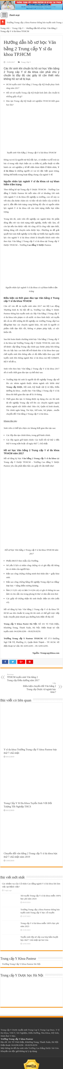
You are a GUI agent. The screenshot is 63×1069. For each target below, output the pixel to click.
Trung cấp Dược (14, 387)
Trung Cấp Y (18, 28)
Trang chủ (4, 28)
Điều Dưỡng (34, 1033)
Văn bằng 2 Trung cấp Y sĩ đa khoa (39, 458)
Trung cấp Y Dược (9, 1030)
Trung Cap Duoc (47, 1030)
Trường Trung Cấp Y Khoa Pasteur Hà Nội (21, 964)
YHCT (12, 1033)
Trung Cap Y (33, 1030)
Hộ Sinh (54, 1033)
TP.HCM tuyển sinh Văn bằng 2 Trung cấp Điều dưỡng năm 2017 (24, 677)
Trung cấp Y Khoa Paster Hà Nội (20, 624)
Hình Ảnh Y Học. (8, 1036)
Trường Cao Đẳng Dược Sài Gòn (43, 1048)
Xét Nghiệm (21, 1033)
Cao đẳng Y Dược (35, 245)
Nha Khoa (45, 1033)
